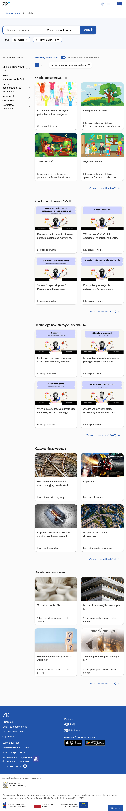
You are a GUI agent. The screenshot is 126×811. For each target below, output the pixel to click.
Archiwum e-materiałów (15, 747)
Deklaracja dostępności (15, 726)
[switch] (67, 57)
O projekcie (8, 736)
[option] (16, 68)
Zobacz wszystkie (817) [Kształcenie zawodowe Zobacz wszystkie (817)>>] (104, 559)
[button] (103, 4)
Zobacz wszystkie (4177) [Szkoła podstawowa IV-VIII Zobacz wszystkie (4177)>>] (104, 312)
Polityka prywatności (13, 731)
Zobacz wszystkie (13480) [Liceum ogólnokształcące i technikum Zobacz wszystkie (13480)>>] (103, 435)
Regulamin (8, 721)
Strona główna (11, 13)
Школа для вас (10, 742)
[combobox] (21, 39)
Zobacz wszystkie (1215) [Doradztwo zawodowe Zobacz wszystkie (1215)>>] (104, 684)
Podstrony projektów (13, 752)
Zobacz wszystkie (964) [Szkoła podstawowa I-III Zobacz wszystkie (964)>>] (104, 188)
